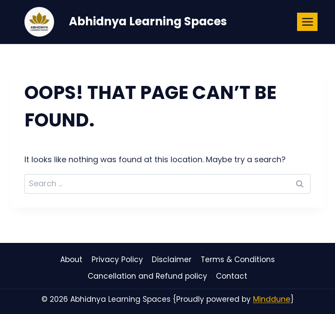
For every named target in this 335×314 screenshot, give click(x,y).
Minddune (272, 299)
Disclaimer (171, 259)
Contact (231, 276)
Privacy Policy (117, 259)
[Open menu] (307, 22)
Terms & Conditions (238, 259)
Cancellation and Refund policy (147, 276)
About (71, 259)
